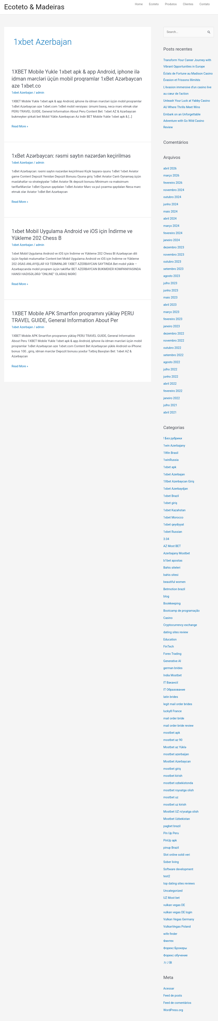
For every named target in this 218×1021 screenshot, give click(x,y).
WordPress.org (173, 988)
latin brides (171, 682)
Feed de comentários (177, 980)
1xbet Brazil (171, 486)
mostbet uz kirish (175, 787)
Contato (205, 4)
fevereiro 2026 (173, 181)
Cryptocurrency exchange (180, 612)
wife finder (170, 913)
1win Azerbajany (174, 437)
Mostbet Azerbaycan (177, 745)
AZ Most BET (172, 535)
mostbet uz (171, 780)
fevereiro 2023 (173, 314)
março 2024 (171, 223)
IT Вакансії (171, 668)
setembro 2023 (173, 265)
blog (166, 584)
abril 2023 (170, 300)
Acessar (169, 967)
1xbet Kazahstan (174, 500)
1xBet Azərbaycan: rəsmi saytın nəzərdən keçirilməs (73, 156)
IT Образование (174, 675)
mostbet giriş (172, 752)
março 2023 (171, 307)
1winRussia (171, 451)
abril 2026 (170, 167)
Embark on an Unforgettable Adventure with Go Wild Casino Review (184, 120)
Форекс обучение (175, 934)
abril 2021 (170, 405)
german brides (173, 654)
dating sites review (176, 619)
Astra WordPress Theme (144, 1009)
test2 (166, 857)
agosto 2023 (172, 272)
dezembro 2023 (174, 244)
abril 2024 (170, 216)
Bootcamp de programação (182, 598)
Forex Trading (172, 640)
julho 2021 (170, 398)
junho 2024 (171, 202)
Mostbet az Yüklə (175, 731)
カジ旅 (168, 941)
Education (170, 626)
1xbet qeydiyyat (174, 514)
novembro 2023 (174, 251)
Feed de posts (173, 973)
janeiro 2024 (172, 237)
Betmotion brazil (174, 577)
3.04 (166, 528)
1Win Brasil (171, 444)
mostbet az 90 (173, 724)
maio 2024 (170, 209)
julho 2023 (170, 279)
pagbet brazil (172, 808)
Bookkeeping (172, 591)
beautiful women (174, 570)
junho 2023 (171, 286)
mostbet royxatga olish (179, 773)
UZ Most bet (171, 878)
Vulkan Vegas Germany (179, 899)
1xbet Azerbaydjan (176, 479)
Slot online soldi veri (177, 836)
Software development (178, 850)
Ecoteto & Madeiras (35, 7)
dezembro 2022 (174, 328)
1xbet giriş (170, 493)
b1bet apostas (173, 549)
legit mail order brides (178, 689)
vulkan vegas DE (174, 885)
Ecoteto (154, 4)
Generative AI (172, 647)
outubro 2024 (172, 195)
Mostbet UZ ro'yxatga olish (181, 794)
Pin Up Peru (171, 815)
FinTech (168, 633)
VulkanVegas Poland (177, 906)
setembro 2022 (173, 349)
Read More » (20, 127)
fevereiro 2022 (173, 384)
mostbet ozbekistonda (178, 766)
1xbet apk (170, 458)
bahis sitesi (171, 563)
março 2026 (171, 174)
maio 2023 (170, 293)
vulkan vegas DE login (178, 892)
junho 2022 (171, 370)
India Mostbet (172, 661)
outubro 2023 (172, 258)
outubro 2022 (172, 342)
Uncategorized (173, 871)
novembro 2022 (174, 335)
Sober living (171, 843)
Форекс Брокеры (175, 927)
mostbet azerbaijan (176, 738)
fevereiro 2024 (173, 230)
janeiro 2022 (172, 391)
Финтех (168, 920)
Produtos (171, 4)
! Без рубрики (173, 430)
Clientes (188, 4)
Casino (168, 605)
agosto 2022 (172, 356)
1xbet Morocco (173, 507)
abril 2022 (170, 377)
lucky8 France (172, 696)
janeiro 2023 (172, 321)
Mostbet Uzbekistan (177, 801)
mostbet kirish (173, 759)
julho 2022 (170, 363)
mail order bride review (179, 710)
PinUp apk (170, 822)
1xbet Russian (173, 521)
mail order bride (174, 703)
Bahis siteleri (172, 556)
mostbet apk (172, 717)
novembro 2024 (174, 188)
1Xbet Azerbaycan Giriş (179, 472)
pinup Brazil (171, 829)
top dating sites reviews (179, 864)
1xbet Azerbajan (23, 93)
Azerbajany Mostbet (177, 542)
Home (139, 4)
